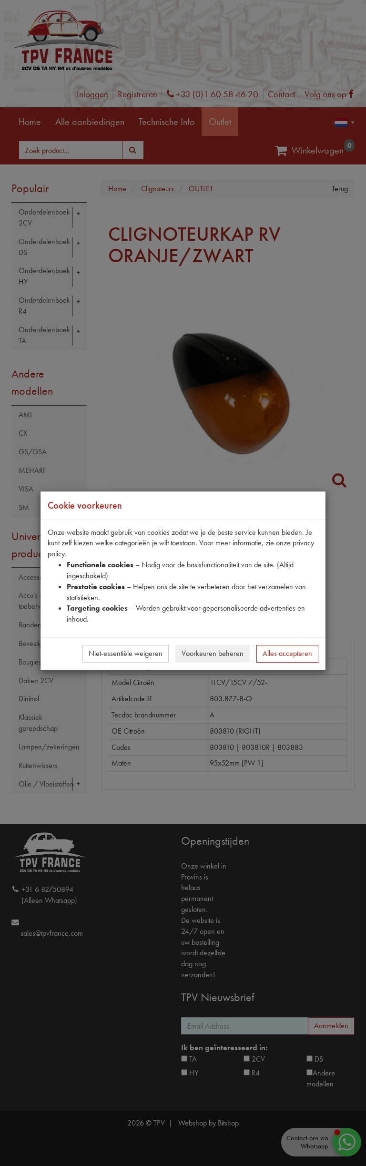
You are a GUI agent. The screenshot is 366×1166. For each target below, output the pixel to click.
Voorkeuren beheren (213, 653)
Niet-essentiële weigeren (126, 653)
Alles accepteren (287, 653)
